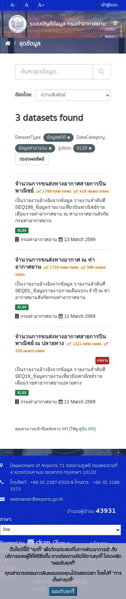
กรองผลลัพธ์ (31, 159)
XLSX (21, 230)
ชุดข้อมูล (29, 43)
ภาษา (5, 519)
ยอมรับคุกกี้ (63, 591)
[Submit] (102, 71)
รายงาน (102, 360)
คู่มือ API (86, 429)
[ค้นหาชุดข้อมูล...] (54, 71)
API (64, 429)
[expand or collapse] (115, 23)
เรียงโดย (23, 95)
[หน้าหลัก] (8, 43)
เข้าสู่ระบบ (109, 5)
